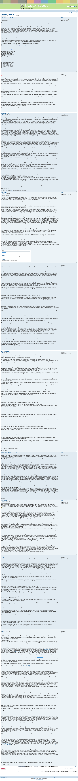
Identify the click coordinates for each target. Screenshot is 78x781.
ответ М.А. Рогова (5, 113)
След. (76, 766)
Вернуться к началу (76, 71)
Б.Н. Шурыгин (4, 500)
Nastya (62, 17)
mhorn (3, 114)
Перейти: (42, 771)
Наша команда (51, 777)
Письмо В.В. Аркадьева (7, 14)
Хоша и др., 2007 (47, 649)
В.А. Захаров (4, 192)
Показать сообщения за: (24, 766)
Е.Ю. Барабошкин (5, 351)
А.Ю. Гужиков (4, 630)
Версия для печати (75, 10)
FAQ (69, 12)
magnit (3, 193)
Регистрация (73, 12)
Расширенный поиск (73, 7)
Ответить (3, 16)
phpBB (35, 778)
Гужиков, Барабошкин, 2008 (38, 654)
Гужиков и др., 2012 (42, 666)
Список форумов (4, 777)
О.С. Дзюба (3, 556)
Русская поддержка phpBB (39, 779)
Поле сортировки (40, 766)
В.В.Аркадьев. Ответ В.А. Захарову (9, 452)
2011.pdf (3, 255)
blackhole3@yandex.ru (27, 45)
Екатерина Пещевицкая (6, 264)
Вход (77, 12)
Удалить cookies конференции (58, 777)
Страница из (72, 15)
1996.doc (3, 259)
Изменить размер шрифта (77, 10)
